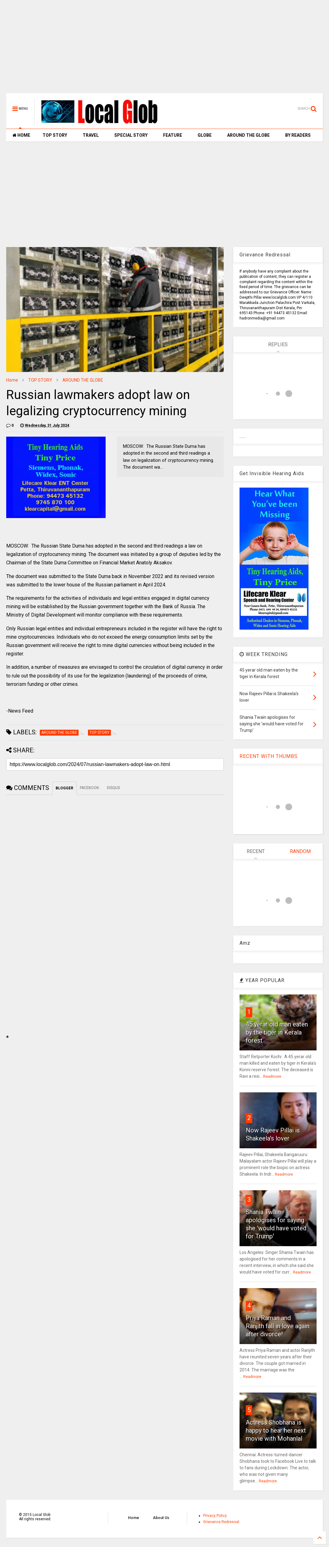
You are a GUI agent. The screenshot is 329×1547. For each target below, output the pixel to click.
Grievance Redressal (221, 1522)
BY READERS (298, 135)
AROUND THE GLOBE (248, 135)
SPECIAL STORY (131, 135)
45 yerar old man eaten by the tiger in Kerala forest (277, 1032)
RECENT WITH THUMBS (269, 756)
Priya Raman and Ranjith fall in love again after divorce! (277, 1326)
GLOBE (205, 135)
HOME (21, 135)
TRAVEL (91, 135)
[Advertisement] (164, 49)
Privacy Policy (215, 1515)
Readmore (272, 1076)
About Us (161, 1518)
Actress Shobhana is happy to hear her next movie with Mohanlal (276, 1430)
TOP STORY (55, 135)
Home (12, 380)
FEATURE (172, 135)
